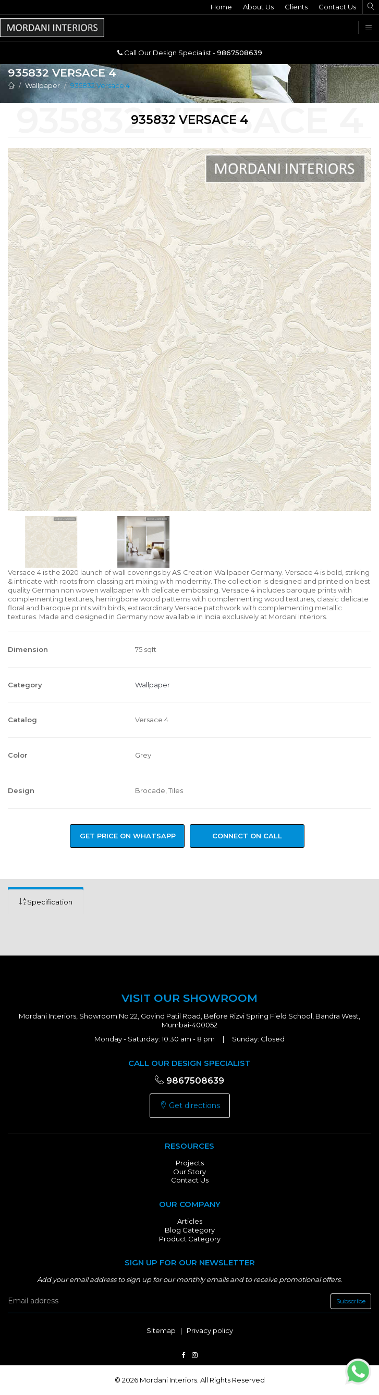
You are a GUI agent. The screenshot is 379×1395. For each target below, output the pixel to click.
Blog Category (190, 1230)
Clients (296, 7)
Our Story (189, 1171)
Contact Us (337, 7)
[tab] (45, 902)
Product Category (190, 1239)
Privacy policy (210, 1330)
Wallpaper (42, 85)
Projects (190, 1163)
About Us (258, 7)
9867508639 (189, 1080)
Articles (189, 1221)
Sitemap (161, 1330)
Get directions (190, 1105)
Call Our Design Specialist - (189, 52)
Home (221, 7)
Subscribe (350, 1301)
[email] (189, 1301)
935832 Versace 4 (100, 85)
